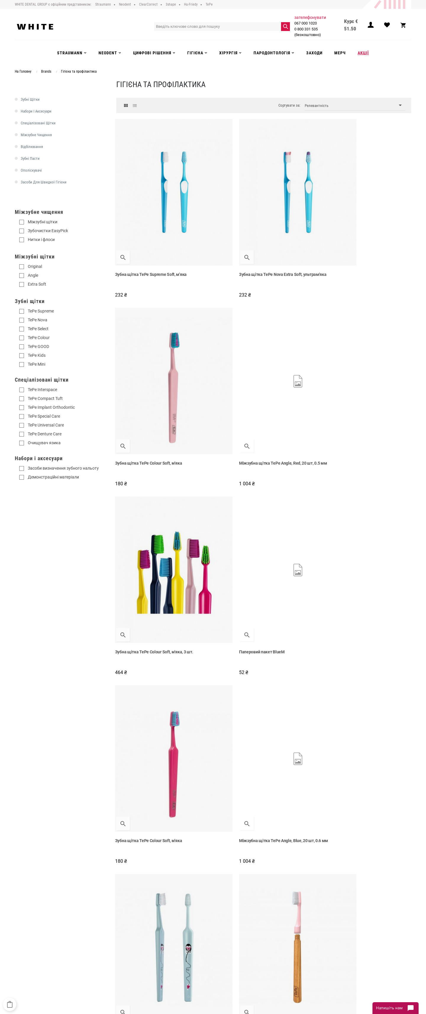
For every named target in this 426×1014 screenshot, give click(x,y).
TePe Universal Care (46, 425)
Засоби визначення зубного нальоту (63, 468)
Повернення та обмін (143, 951)
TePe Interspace (42, 389)
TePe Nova (37, 320)
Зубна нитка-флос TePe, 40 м (295, 589)
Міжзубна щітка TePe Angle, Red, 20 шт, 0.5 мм (375, 214)
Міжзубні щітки (42, 221)
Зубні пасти (30, 158)
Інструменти (227, 945)
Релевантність (355, 105)
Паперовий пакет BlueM (215, 337)
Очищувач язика (44, 442)
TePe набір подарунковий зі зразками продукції (370, 466)
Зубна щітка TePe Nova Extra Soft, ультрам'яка (223, 214)
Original (35, 266)
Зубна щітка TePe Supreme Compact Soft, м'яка (217, 592)
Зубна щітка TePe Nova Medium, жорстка (298, 844)
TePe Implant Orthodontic (51, 407)
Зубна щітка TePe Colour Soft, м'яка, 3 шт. (144, 340)
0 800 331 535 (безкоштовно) (309, 32)
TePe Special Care (44, 416)
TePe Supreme (41, 311)
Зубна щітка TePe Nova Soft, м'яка (224, 715)
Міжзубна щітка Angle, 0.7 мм (144, 589)
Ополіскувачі (31, 170)
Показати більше (263, 880)
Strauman (225, 927)
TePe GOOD (38, 346)
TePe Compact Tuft (45, 398)
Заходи (223, 957)
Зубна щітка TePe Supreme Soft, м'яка (146, 214)
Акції (221, 963)
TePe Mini (36, 364)
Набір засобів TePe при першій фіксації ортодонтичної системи (374, 844)
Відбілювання (32, 146)
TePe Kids (37, 355)
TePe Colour (39, 337)
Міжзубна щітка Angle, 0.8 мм (144, 715)
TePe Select (38, 328)
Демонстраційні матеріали (53, 477)
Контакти (133, 963)
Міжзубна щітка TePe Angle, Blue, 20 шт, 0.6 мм (375, 340)
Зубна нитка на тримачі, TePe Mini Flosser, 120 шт (148, 844)
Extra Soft (37, 284)
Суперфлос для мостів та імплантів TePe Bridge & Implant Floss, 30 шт (225, 844)
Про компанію (137, 927)
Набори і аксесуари (36, 111)
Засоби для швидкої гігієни (44, 182)
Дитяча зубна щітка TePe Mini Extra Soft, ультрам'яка (149, 466)
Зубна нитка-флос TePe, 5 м (294, 715)
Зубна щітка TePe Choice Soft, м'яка (220, 466)
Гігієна (223, 951)
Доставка (133, 939)
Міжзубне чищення (36, 135)
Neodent (224, 933)
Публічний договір (140, 933)
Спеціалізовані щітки (38, 123)
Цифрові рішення (232, 939)
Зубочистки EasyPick (48, 230)
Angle (33, 275)
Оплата (131, 945)
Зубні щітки (30, 99)
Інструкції (133, 957)
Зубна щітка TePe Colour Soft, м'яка (301, 211)
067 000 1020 (307, 23)
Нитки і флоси (41, 239)
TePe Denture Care (45, 434)
